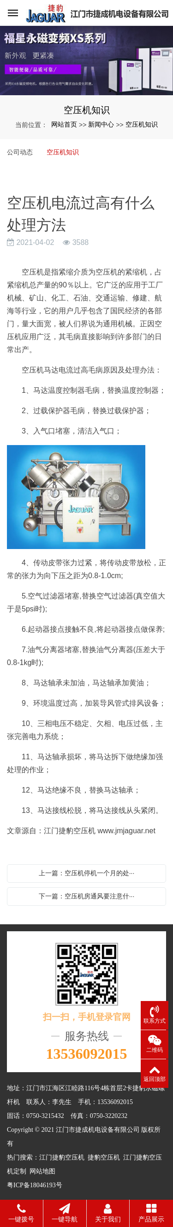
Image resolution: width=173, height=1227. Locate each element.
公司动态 (20, 152)
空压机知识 (141, 124)
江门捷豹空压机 (61, 1157)
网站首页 (64, 124)
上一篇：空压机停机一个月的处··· (87, 873)
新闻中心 (101, 124)
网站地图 (42, 1171)
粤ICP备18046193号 (34, 1185)
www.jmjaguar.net (126, 831)
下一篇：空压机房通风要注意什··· (87, 896)
